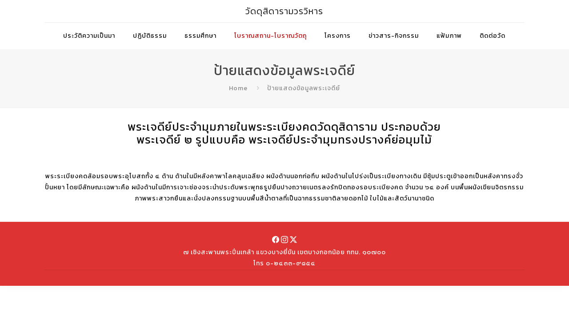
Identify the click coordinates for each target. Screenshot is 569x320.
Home (238, 88)
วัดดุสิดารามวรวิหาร (284, 11)
